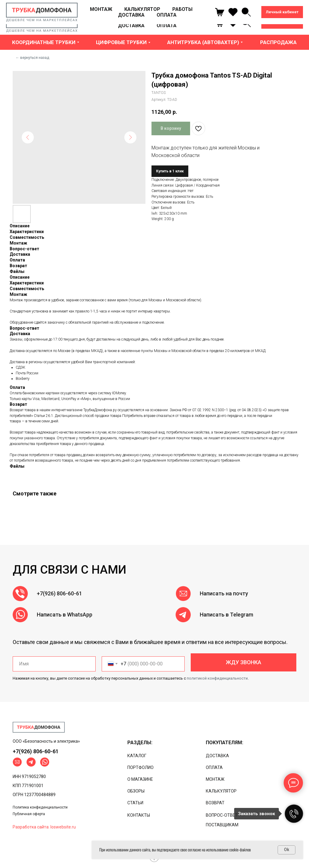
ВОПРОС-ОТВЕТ (222, 815)
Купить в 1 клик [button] (170, 171)
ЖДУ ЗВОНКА (243, 662)
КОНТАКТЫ (138, 815)
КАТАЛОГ (136, 755)
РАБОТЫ (182, 20)
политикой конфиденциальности (217, 678)
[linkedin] (246, 22)
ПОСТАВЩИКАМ (222, 824)
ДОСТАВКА (131, 25)
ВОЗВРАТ (215, 802)
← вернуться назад (32, 58)
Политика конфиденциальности (40, 807)
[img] (39, 727)
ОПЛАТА (167, 25)
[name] (54, 663)
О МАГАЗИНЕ (140, 779)
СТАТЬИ (135, 802)
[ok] (232, 22)
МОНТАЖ (101, 20)
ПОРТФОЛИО (140, 767)
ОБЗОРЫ (136, 791)
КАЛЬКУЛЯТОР (142, 20)
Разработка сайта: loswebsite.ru (44, 827)
